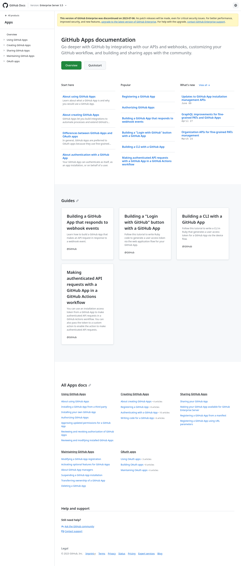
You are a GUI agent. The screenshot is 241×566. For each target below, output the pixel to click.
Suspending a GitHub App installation (81, 475)
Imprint (90, 553)
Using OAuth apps (136, 459)
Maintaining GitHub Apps (77, 452)
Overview (12, 34)
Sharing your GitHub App (194, 401)
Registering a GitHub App (140, 407)
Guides (70, 200)
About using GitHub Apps (75, 401)
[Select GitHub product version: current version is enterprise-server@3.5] (48, 5)
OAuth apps (128, 452)
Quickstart (95, 65)
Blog (159, 553)
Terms (101, 553)
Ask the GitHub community (77, 526)
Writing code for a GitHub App (143, 418)
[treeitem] (28, 34)
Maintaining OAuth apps (139, 470)
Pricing (131, 553)
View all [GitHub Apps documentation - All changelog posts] (204, 85)
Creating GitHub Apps (135, 394)
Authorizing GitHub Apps (75, 417)
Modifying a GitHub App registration (81, 459)
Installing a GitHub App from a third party (84, 406)
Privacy (112, 553)
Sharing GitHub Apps (193, 394)
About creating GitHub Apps (141, 401)
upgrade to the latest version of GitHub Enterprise (128, 21)
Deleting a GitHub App (73, 485)
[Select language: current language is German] (235, 5)
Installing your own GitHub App (78, 412)
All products (12, 15)
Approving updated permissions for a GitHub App (86, 424)
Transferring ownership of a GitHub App (83, 480)
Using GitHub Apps (73, 394)
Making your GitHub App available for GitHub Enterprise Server (205, 408)
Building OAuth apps (137, 464)
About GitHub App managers (77, 469)
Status (121, 553)
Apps (9, 22)
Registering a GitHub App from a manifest (203, 415)
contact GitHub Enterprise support (206, 21)
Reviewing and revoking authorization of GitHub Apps (87, 433)
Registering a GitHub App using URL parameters (200, 422)
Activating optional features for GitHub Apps (85, 464)
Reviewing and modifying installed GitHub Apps (87, 440)
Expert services (146, 553)
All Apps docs (76, 385)
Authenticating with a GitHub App (145, 412)
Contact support (71, 531)
